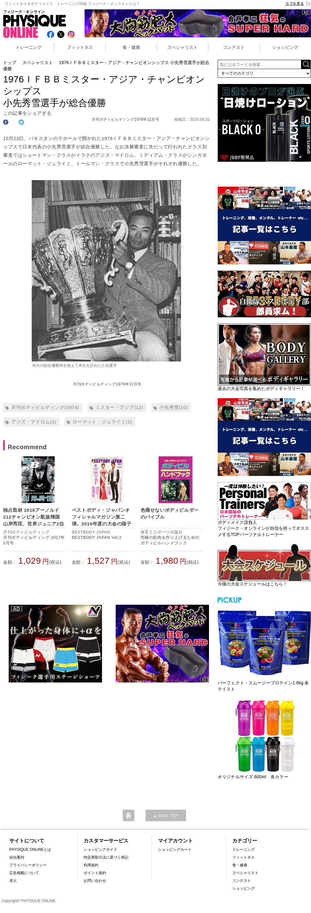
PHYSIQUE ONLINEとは (30, 849)
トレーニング (29, 47)
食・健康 (131, 47)
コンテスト (234, 47)
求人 (13, 880)
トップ (9, 62)
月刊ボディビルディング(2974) (45, 407)
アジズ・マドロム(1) (33, 421)
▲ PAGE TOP (165, 816)
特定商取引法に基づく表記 (106, 857)
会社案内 (16, 857)
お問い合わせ (95, 880)
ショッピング (285, 47)
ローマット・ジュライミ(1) (102, 421)
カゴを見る (298, 4)
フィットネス (80, 47)
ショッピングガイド (100, 849)
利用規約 (91, 865)
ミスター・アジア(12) (119, 407)
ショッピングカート (175, 849)
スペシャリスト (182, 47)
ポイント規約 (95, 873)
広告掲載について (24, 873)
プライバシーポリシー (28, 865)
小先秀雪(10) (173, 407)
